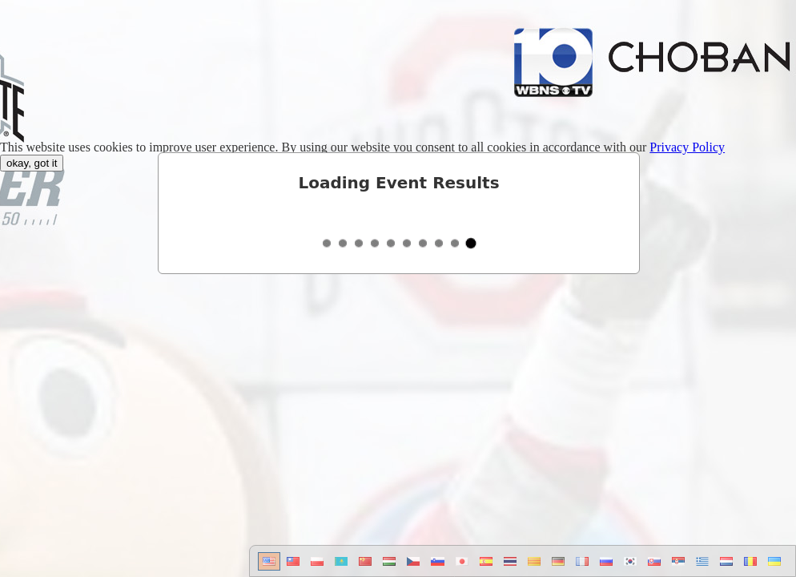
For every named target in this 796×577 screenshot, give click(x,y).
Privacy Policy (687, 147)
